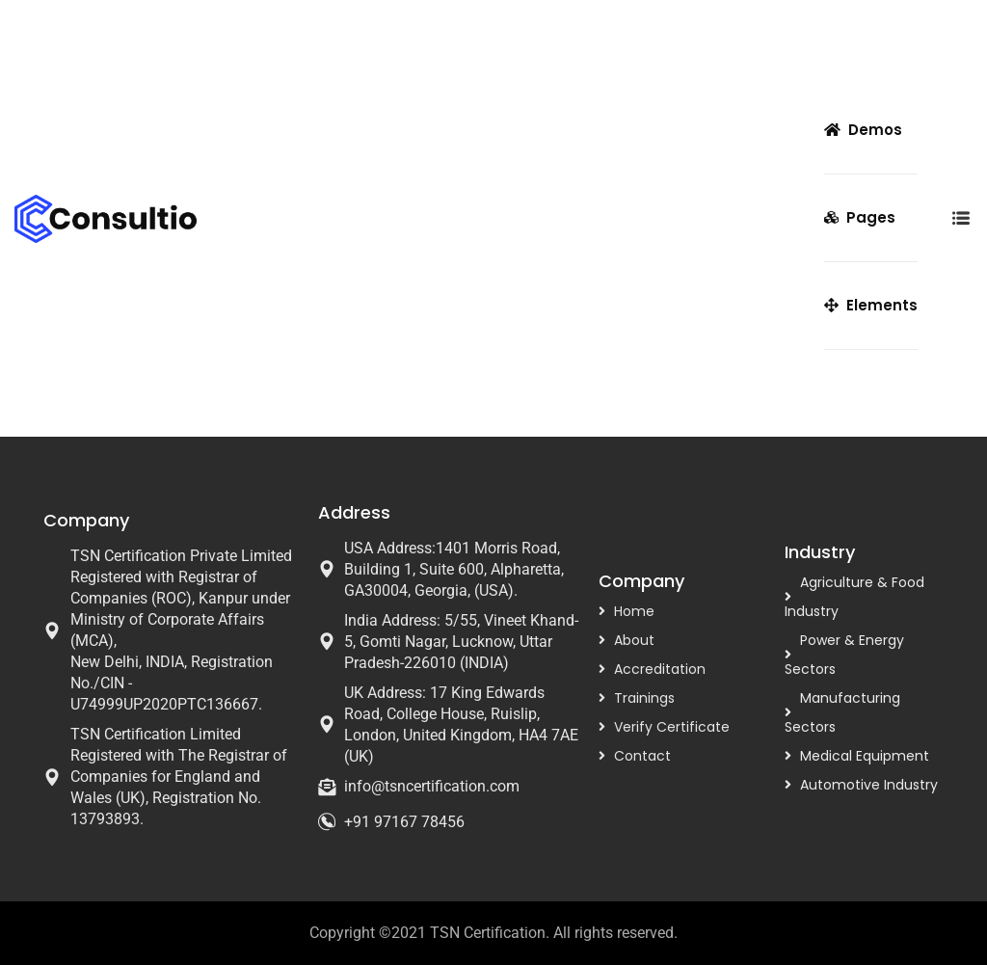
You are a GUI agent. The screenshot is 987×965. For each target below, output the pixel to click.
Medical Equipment (864, 755)
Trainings (644, 698)
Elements (871, 305)
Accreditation (660, 669)
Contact (642, 755)
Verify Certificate (672, 727)
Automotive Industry (869, 784)
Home (634, 611)
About (634, 640)
